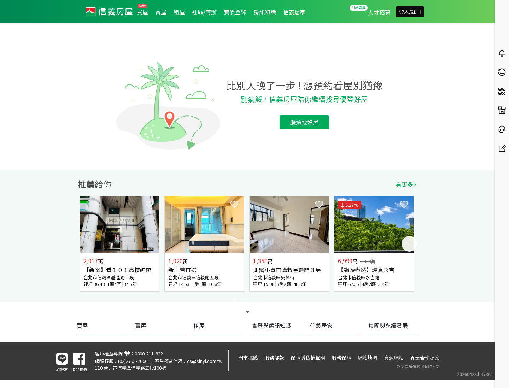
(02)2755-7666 (132, 361)
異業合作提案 (425, 357)
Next (409, 244)
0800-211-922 (149, 353)
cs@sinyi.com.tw (204, 361)
